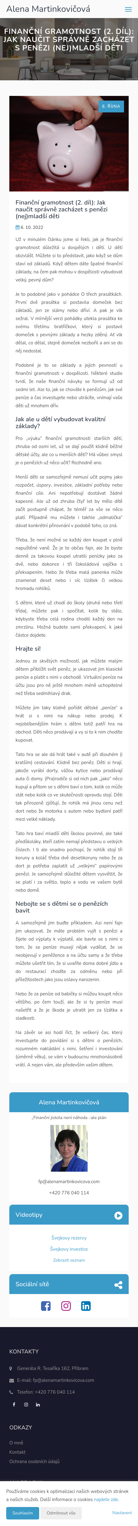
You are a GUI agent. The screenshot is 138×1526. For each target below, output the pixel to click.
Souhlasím (22, 1513)
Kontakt (17, 1452)
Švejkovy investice (69, 1249)
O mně (16, 1443)
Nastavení (122, 1513)
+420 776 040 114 (55, 1392)
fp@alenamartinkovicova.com (63, 1380)
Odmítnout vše (61, 1513)
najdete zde (106, 1499)
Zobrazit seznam (69, 1260)
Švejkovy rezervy (69, 1238)
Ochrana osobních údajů (34, 1461)
